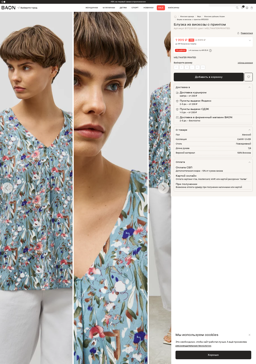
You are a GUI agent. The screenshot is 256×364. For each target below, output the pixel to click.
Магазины (173, 8)
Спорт (135, 8)
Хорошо (213, 354)
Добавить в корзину (208, 76)
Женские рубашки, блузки (214, 16)
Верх (199, 16)
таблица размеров (245, 63)
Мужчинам (109, 8)
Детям (123, 8)
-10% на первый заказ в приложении (128, 2)
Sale (160, 8)
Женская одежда (187, 16)
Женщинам (92, 8)
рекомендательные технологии (193, 345)
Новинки (149, 8)
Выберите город (22, 8)
